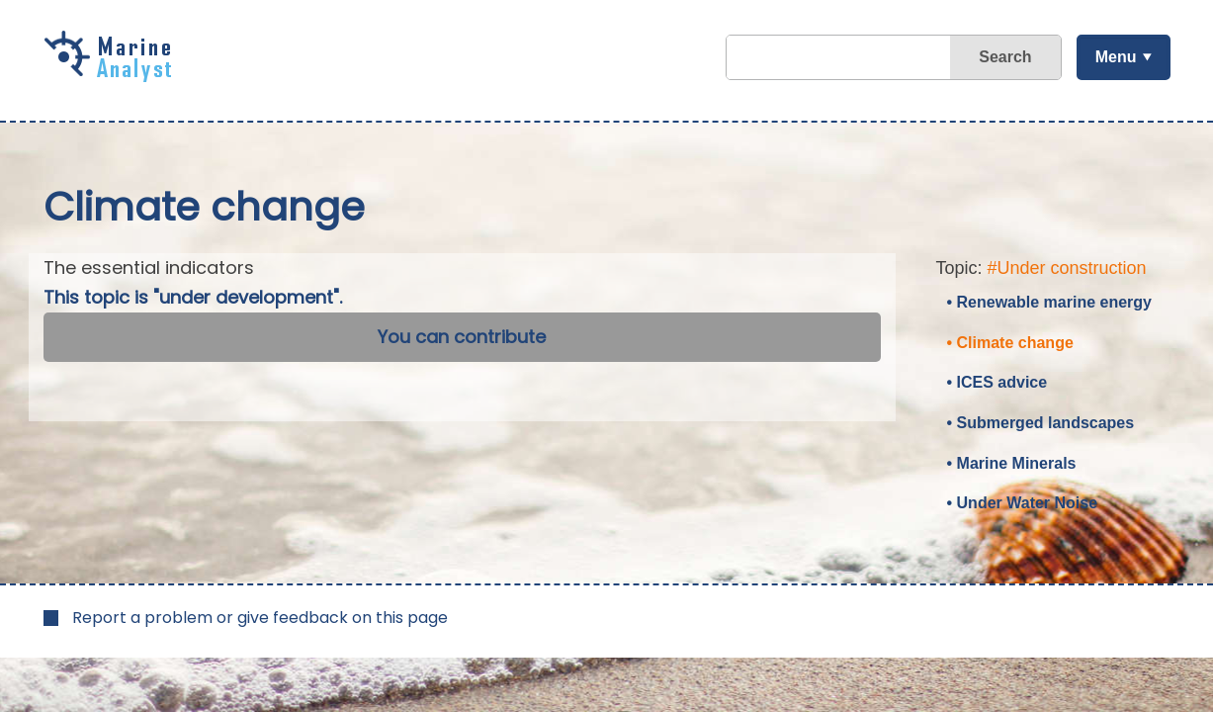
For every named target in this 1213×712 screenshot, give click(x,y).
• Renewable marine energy (1049, 302)
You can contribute (462, 336)
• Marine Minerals (1012, 463)
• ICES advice (997, 382)
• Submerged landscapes (1041, 422)
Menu (1116, 56)
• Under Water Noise (1022, 502)
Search (1005, 56)
